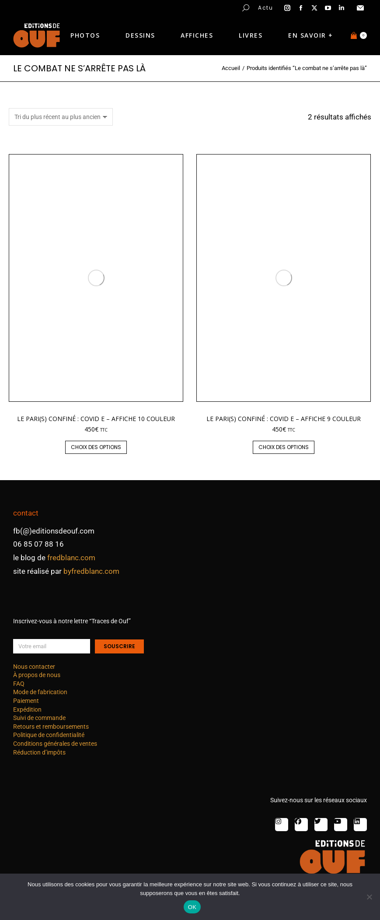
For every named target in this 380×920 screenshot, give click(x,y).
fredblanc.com (71, 557)
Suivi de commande (39, 717)
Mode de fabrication (40, 691)
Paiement (26, 700)
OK (192, 907)
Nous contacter (34, 666)
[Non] (369, 896)
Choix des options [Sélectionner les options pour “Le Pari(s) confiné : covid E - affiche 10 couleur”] (96, 447)
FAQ (18, 683)
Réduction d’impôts (39, 752)
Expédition (27, 709)
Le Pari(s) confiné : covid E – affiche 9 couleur (283, 418)
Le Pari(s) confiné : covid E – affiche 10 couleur (96, 418)
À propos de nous (36, 674)
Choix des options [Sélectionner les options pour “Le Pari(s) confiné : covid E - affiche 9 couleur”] (283, 447)
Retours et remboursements (51, 726)
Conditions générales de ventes (55, 743)
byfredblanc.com (91, 571)
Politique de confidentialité (48, 734)
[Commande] (61, 117)
